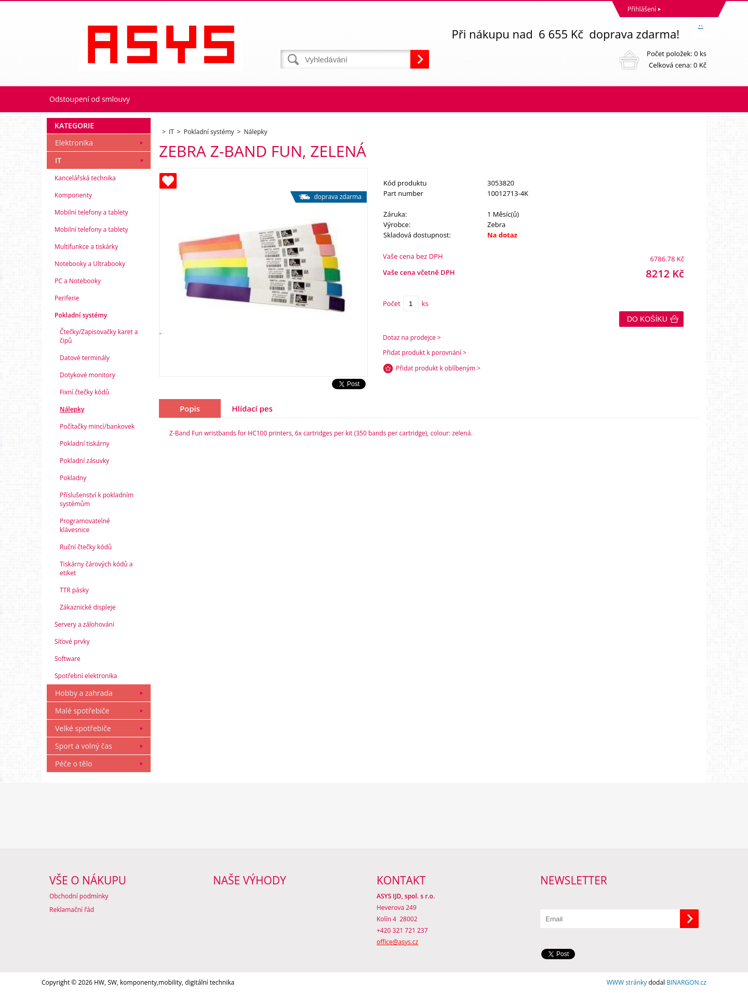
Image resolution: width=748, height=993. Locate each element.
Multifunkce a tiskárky (86, 246)
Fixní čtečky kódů (84, 392)
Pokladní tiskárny (85, 443)
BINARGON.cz (686, 982)
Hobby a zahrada (84, 693)
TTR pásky (74, 590)
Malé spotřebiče (82, 711)
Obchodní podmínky (79, 896)
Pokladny (73, 477)
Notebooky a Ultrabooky (90, 263)
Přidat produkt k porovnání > (424, 352)
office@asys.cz (397, 941)
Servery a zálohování (84, 624)
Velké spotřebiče (83, 728)
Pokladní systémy (81, 315)
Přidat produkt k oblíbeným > (438, 368)
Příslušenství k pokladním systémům (96, 499)
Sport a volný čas (83, 746)
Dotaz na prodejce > (412, 337)
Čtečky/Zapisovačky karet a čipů (99, 336)
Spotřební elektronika (86, 675)
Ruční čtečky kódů (86, 546)
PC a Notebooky (78, 280)
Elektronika (74, 143)
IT (58, 160)
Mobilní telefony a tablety (91, 212)
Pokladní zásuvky (84, 460)
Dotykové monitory (87, 374)
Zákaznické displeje (87, 607)
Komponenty (73, 195)
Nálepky (72, 409)
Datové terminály (85, 357)
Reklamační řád (71, 909)
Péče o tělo (73, 764)
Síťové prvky (72, 641)
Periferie (67, 298)
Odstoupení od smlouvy (89, 99)
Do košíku (647, 319)
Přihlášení (641, 9)
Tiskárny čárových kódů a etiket (96, 568)
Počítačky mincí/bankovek (97, 426)
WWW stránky (627, 982)
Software (68, 658)
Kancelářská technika (85, 178)
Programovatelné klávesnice (85, 525)
